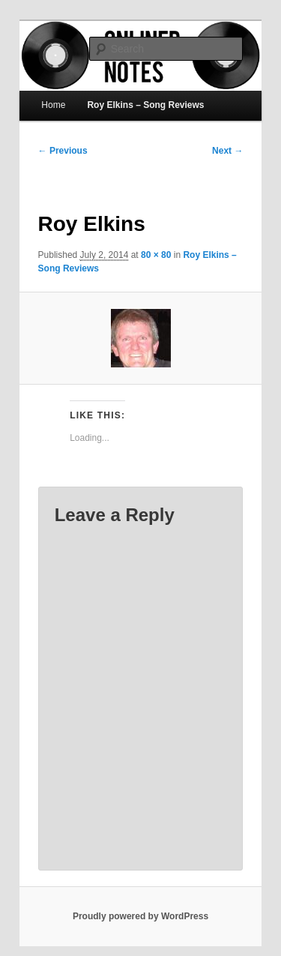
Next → (227, 150)
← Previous (63, 150)
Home (53, 105)
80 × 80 (156, 255)
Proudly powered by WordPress (140, 916)
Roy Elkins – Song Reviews (145, 105)
